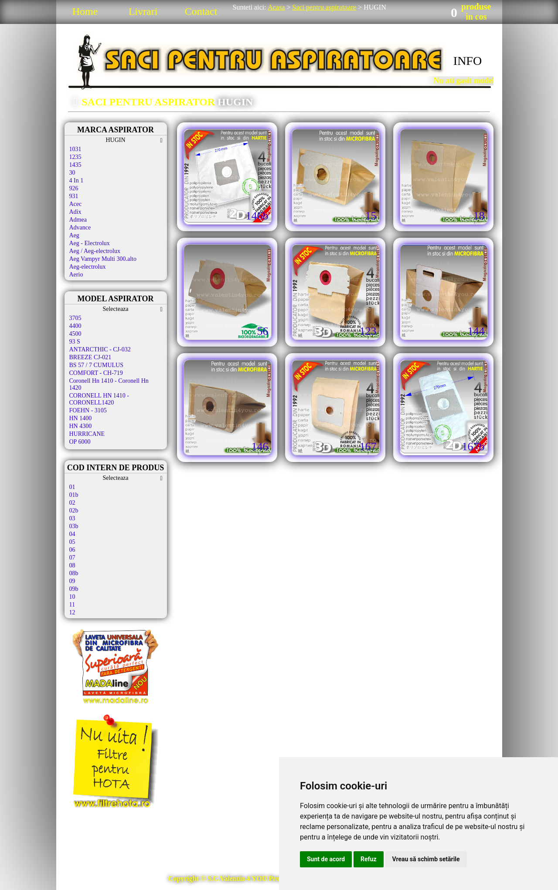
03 (72, 518)
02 (72, 502)
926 (73, 188)
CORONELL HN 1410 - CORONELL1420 (99, 399)
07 (72, 557)
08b (73, 573)
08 (72, 565)
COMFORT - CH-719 (96, 373)
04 (72, 534)
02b (73, 510)
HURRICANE (87, 434)
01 (72, 487)
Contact (201, 11)
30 (72, 172)
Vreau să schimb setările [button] (426, 859)
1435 (75, 165)
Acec (75, 204)
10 (72, 596)
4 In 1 (76, 180)
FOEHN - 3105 (88, 410)
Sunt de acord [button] (326, 859)
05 (72, 542)
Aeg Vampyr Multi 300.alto (103, 259)
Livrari (143, 11)
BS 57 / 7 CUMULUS (96, 365)
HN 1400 (80, 418)
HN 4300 (80, 426)
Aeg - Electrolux (89, 243)
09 (72, 581)
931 (73, 196)
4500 (75, 333)
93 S (74, 341)
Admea (78, 219)
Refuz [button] (369, 859)
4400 (75, 326)
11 (72, 604)
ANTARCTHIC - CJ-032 (100, 349)
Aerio (76, 274)
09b (73, 589)
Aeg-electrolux (87, 266)
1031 (75, 149)
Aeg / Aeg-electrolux (94, 251)
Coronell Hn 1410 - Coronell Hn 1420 (109, 384)
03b (73, 526)
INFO (467, 60)
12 (72, 612)
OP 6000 (80, 441)
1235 (75, 157)
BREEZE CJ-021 (90, 357)
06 (72, 549)
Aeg (74, 235)
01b (73, 495)
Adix (75, 212)
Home (85, 11)
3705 (75, 318)
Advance (80, 227)
